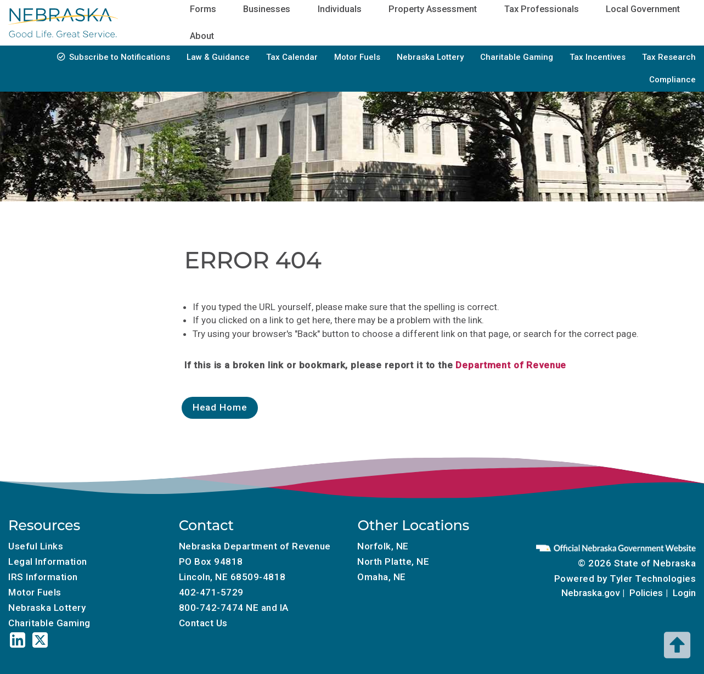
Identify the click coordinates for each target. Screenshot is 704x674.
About (202, 36)
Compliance (672, 80)
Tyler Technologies (653, 578)
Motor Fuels (357, 57)
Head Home (220, 407)
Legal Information (47, 561)
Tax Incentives (598, 57)
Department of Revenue (510, 365)
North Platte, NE (393, 561)
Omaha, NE (381, 576)
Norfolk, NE (383, 546)
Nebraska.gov (590, 592)
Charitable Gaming (516, 57)
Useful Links (35, 546)
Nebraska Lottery (430, 57)
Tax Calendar (292, 57)
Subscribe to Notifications (119, 57)
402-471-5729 (211, 592)
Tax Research (669, 57)
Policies (646, 592)
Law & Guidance (218, 57)
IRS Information (43, 576)
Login (684, 592)
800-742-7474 (211, 607)
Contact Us (203, 622)
